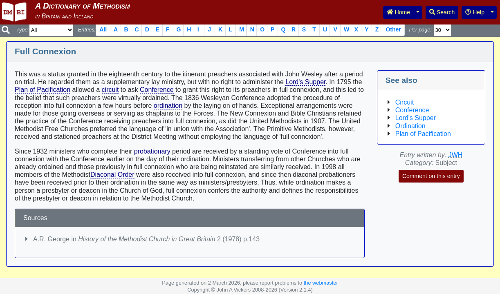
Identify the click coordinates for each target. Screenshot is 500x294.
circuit (110, 89)
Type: (22, 30)
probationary (152, 151)
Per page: (420, 30)
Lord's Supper (305, 81)
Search (442, 12)
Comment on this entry (431, 176)
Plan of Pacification (42, 89)
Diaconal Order (112, 174)
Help (474, 12)
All (103, 29)
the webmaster (321, 283)
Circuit (404, 102)
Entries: (87, 30)
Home (398, 12)
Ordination (410, 125)
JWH (455, 154)
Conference (157, 89)
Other (393, 29)
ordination (168, 105)
